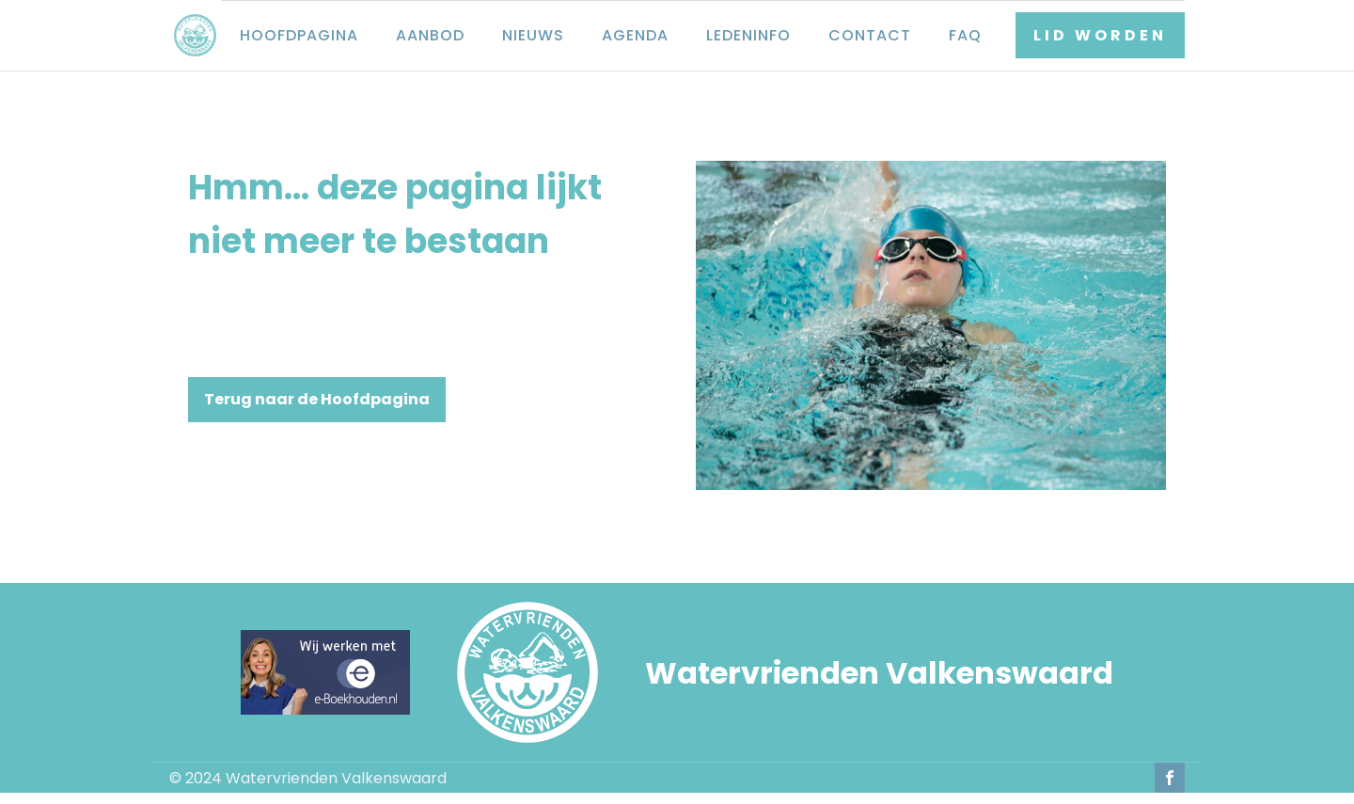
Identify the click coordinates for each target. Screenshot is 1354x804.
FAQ (965, 35)
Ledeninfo (748, 35)
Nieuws (533, 35)
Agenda (635, 35)
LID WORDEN (1100, 35)
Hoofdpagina (299, 35)
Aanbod (430, 35)
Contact (869, 35)
